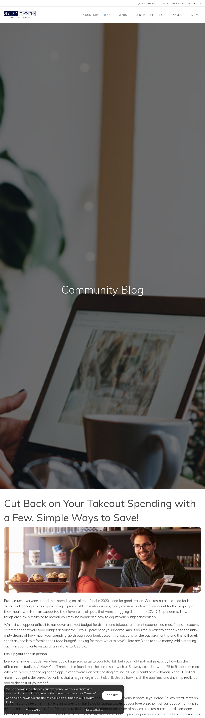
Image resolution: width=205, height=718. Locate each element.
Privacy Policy (94, 710)
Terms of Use (34, 710)
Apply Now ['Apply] (195, 3)
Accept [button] (112, 695)
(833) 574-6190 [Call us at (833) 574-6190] (146, 3)
